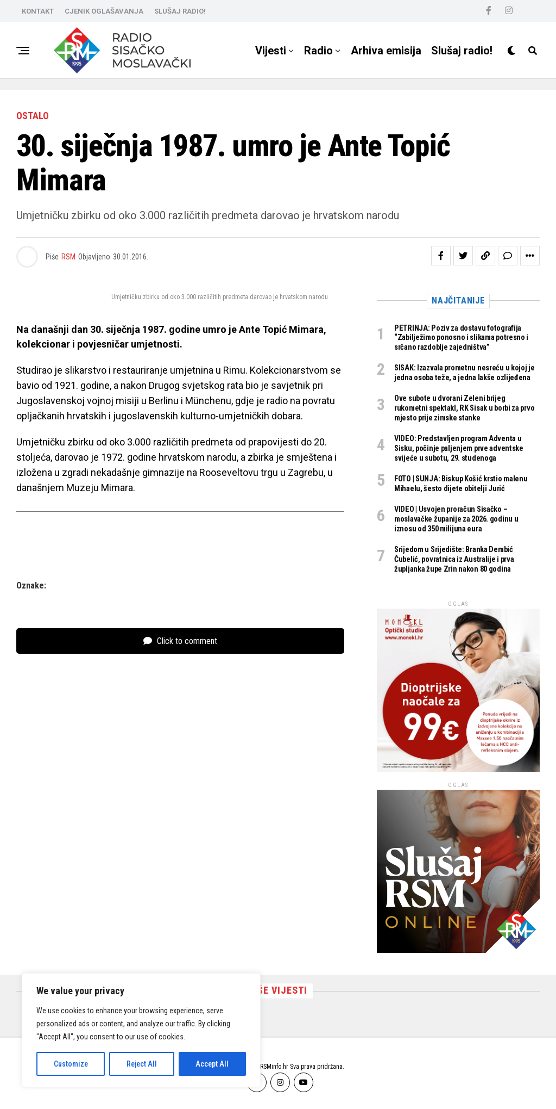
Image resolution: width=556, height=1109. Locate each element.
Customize (71, 1064)
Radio (318, 50)
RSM (68, 256)
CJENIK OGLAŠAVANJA (104, 11)
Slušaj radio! (461, 50)
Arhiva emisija (386, 50)
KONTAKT (38, 11)
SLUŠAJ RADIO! (180, 11)
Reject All (142, 1064)
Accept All (212, 1064)
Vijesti (270, 50)
